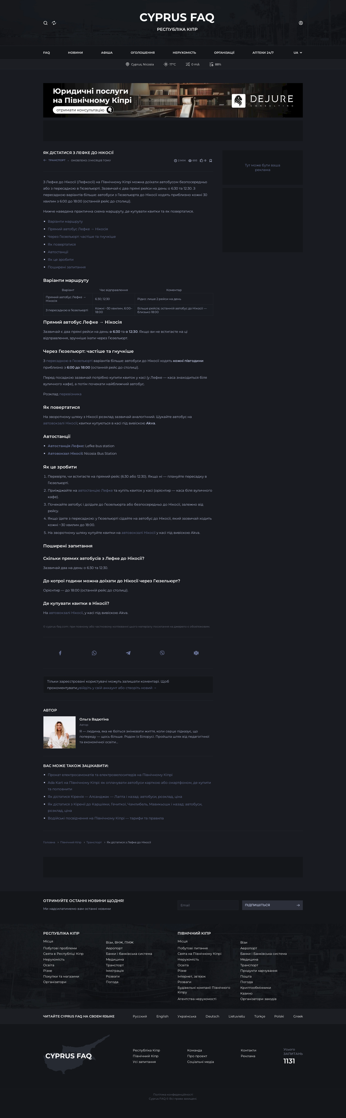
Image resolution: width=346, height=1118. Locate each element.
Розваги (113, 976)
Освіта (48, 965)
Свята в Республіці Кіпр (63, 954)
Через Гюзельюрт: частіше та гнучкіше (82, 236)
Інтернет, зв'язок (192, 976)
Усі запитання (144, 1062)
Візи (243, 942)
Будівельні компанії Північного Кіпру (204, 990)
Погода (112, 982)
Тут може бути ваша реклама (262, 167)
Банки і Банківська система (263, 954)
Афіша (107, 52)
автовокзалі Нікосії (60, 423)
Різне (47, 971)
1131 (289, 1061)
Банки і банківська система (129, 954)
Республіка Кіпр (146, 1050)
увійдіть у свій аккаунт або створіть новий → (117, 688)
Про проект (197, 1056)
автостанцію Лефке (95, 490)
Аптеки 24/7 (263, 52)
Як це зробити (61, 259)
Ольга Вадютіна (94, 719)
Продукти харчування (258, 971)
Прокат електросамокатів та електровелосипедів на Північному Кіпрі (110, 775)
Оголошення (143, 52)
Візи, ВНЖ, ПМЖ (119, 942)
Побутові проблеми (60, 948)
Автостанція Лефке (65, 446)
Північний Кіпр (146, 1056)
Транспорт (115, 965)
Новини (75, 52)
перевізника (70, 394)
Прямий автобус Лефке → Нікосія (78, 229)
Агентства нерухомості (197, 999)
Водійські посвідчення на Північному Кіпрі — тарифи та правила (106, 818)
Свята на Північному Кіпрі (199, 954)
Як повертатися (62, 244)
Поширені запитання (67, 267)
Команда (194, 1050)
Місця (48, 941)
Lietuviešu (237, 1016)
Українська (187, 1016)
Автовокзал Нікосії (65, 453)
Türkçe (259, 1016)
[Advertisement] (173, 130)
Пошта (246, 976)
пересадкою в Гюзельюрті (69, 361)
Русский (140, 1016)
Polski (279, 1016)
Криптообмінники (255, 988)
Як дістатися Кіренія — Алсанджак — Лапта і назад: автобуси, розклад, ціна (115, 796)
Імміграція (115, 971)
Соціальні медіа (200, 1062)
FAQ (46, 52)
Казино (246, 993)
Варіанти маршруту (65, 221)
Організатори (54, 982)
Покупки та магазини (61, 976)
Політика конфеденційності (173, 1094)
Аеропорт (114, 948)
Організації (224, 52)
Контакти (248, 1050)
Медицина (115, 959)
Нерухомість (184, 52)
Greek (298, 1016)
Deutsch (212, 1016)
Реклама (248, 1056)
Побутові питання (193, 948)
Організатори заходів (258, 999)
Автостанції (58, 252)
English (162, 1016)
